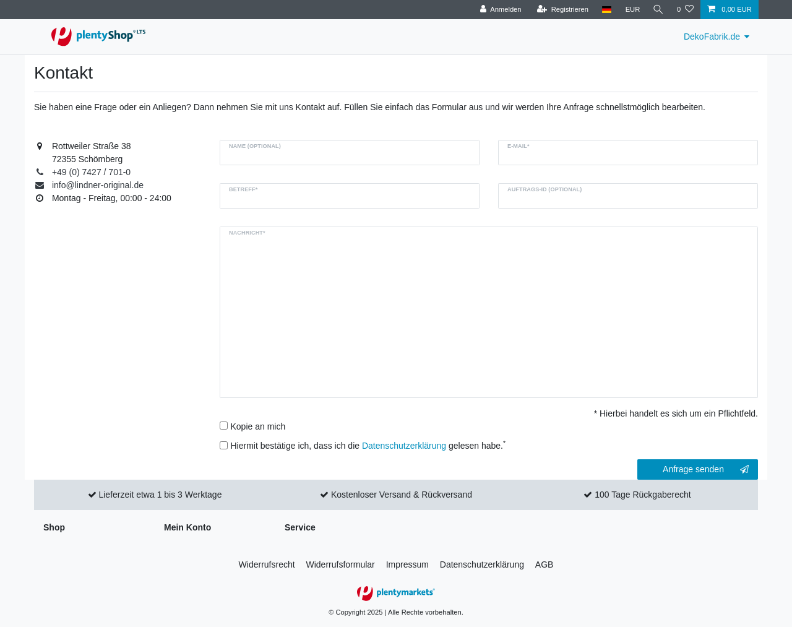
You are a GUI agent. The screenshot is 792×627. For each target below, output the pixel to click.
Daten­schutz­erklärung (482, 564)
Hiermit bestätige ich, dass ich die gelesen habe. (368, 445)
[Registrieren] (560, 9)
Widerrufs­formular (340, 564)
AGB (544, 564)
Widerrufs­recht (267, 564)
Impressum (407, 564)
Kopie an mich (258, 426)
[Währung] (631, 9)
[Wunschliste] (685, 9)
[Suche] (657, 9)
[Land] (604, 9)
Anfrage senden (706, 469)
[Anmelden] (499, 9)
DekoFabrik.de (712, 36)
